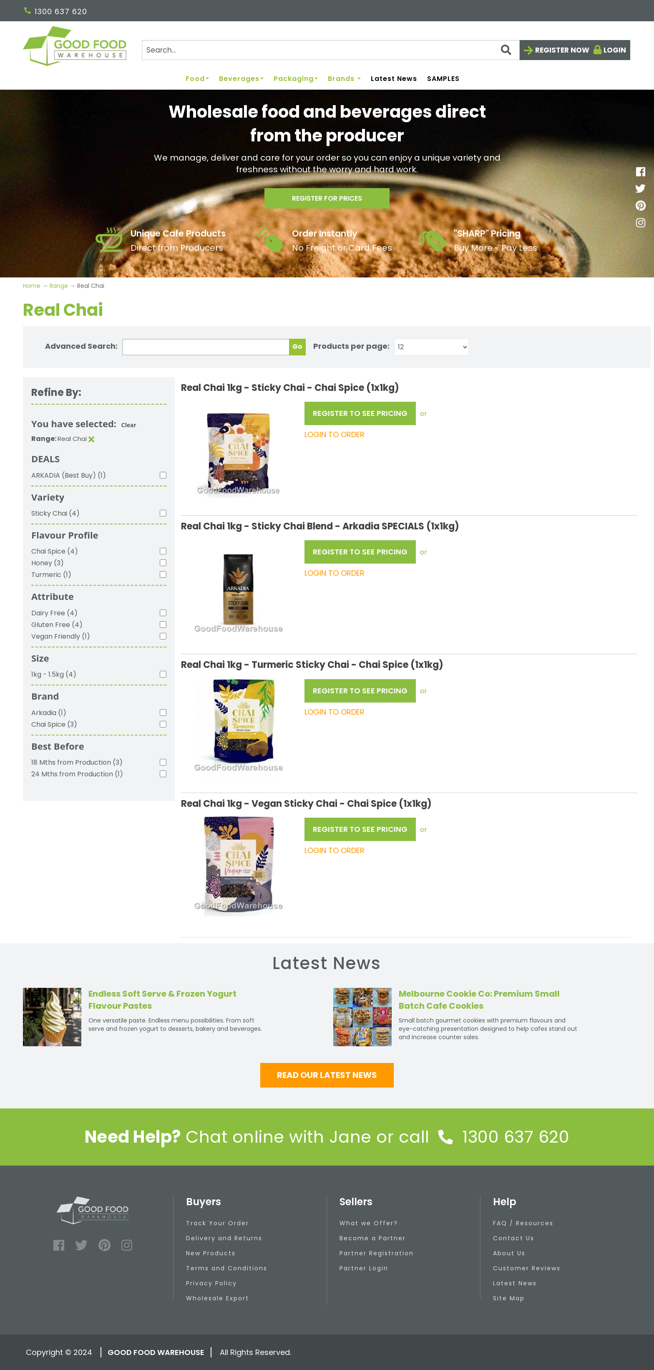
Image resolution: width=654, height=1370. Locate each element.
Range (59, 286)
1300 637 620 (55, 11)
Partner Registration (377, 1253)
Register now (562, 50)
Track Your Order (217, 1223)
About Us (509, 1253)
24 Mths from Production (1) (77, 774)
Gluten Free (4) (57, 625)
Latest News (394, 79)
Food (197, 79)
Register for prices (327, 201)
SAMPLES (443, 79)
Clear (128, 425)
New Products (211, 1253)
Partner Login (364, 1268)
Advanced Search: (81, 346)
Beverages (241, 79)
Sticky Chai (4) (55, 513)
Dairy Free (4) (54, 613)
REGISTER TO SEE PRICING (360, 413)
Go (297, 346)
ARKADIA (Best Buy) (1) (68, 475)
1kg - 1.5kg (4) (53, 674)
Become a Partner (373, 1238)
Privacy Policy (211, 1283)
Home (32, 286)
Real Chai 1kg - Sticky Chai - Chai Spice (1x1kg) (290, 387)
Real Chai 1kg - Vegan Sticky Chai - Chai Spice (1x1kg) (306, 803)
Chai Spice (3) (54, 724)
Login (615, 50)
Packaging (296, 79)
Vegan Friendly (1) (60, 636)
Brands (344, 79)
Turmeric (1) (51, 574)
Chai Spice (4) (54, 551)
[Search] (331, 50)
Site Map (509, 1298)
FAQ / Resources (523, 1223)
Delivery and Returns (224, 1238)
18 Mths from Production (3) (77, 762)
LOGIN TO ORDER (334, 434)
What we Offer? (369, 1223)
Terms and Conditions (226, 1268)
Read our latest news (327, 1075)
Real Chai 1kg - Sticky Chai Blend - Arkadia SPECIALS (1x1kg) (320, 526)
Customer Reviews (527, 1268)
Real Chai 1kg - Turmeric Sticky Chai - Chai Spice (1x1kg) (312, 664)
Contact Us (513, 1238)
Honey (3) (47, 563)
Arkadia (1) (48, 713)
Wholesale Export (217, 1298)
